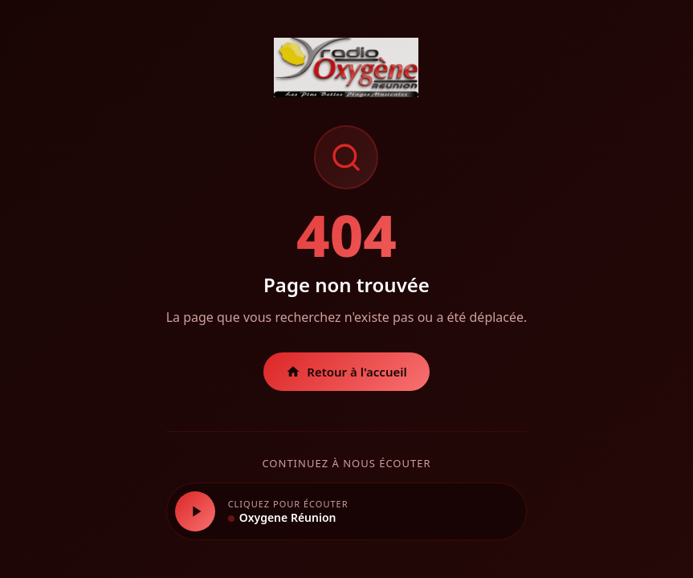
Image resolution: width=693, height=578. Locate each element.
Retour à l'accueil (346, 372)
